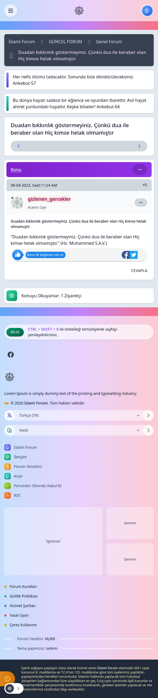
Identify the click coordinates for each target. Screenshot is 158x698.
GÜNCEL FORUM (65, 42)
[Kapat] (10, 10)
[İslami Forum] (79, 10)
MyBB (50, 638)
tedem (51, 648)
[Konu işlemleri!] (14, 688)
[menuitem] (147, 10)
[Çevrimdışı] (12, 198)
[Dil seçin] (9, 415)
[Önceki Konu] (45, 146)
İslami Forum (22, 42)
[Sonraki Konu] (113, 146)
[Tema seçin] (9, 430)
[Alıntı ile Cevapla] (139, 270)
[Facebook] (10, 354)
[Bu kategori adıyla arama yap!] (139, 169)
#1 (145, 185)
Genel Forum (109, 42)
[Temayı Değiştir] (79, 430)
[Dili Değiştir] (79, 415)
